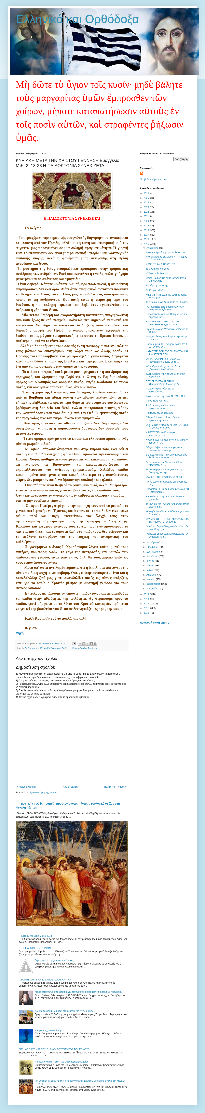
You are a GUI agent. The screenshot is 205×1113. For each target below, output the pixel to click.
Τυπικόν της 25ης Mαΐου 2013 (36, 936)
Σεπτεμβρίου (153, 551)
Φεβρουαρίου (153, 584)
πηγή (20, 633)
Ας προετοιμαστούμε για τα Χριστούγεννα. (160, 390)
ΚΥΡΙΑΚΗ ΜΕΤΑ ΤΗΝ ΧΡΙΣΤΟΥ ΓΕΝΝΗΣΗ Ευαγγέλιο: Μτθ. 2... (164, 323)
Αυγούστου (152, 556)
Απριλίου (151, 574)
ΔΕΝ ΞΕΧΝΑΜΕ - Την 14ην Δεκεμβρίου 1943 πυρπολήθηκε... (166, 456)
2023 (147, 207)
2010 (147, 613)
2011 (147, 608)
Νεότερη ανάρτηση (26, 786)
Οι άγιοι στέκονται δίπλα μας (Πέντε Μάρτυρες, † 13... (164, 463)
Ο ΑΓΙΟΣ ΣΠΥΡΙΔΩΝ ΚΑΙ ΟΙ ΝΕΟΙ (164, 477)
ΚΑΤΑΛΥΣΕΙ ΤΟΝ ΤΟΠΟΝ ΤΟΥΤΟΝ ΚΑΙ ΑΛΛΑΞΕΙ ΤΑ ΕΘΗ (167, 353)
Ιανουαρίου (152, 588)
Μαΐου (150, 570)
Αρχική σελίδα (70, 786)
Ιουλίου (150, 560)
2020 (147, 221)
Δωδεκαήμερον (32, 648)
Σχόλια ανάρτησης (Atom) (43, 792)
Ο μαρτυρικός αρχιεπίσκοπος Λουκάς (54, 960)
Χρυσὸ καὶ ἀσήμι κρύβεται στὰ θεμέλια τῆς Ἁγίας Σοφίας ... (65, 1011)
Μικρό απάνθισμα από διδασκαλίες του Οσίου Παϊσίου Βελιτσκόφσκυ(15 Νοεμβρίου (78, 992)
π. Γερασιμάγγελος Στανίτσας (83, 648)
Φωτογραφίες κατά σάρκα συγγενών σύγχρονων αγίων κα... (165, 308)
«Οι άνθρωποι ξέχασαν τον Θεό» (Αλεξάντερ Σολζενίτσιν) (163, 368)
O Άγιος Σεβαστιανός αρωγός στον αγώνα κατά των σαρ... (164, 448)
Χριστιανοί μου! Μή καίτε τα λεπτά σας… (167, 252)
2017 (147, 234)
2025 (147, 198)
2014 (147, 594)
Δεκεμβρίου (152, 248)
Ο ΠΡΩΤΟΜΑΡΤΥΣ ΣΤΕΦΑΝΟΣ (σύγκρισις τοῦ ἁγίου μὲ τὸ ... (163, 360)
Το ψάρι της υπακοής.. (157, 285)
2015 (147, 244)
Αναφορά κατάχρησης (154, 622)
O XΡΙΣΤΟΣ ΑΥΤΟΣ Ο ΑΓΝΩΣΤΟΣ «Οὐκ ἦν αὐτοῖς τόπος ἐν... (167, 426)
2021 (147, 216)
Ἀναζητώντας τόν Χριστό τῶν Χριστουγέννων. (161, 407)
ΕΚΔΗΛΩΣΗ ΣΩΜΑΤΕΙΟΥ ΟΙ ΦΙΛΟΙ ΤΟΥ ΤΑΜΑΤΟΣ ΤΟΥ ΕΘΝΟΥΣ (54, 1049)
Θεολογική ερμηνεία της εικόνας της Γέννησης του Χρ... (164, 471)
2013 (147, 599)
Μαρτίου (151, 579)
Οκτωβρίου (152, 547)
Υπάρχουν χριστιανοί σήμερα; (50, 1030)
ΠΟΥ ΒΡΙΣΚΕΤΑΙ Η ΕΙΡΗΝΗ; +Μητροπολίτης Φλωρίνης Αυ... (163, 383)
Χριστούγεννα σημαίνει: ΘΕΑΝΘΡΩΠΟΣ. (167, 396)
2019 (147, 225)
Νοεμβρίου (152, 542)
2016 (147, 239)
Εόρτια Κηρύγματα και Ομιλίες (54, 648)
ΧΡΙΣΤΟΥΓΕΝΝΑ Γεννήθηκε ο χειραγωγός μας (161, 434)
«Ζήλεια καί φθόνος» (157, 273)
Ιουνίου (150, 565)
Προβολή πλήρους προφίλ (154, 179)
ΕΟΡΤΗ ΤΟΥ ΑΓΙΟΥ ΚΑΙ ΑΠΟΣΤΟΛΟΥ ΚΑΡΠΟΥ (46, 979)
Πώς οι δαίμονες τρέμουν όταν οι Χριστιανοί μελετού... (163, 419)
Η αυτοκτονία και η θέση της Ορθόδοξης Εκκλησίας (61, 1061)
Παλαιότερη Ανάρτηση (115, 786)
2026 (147, 193)
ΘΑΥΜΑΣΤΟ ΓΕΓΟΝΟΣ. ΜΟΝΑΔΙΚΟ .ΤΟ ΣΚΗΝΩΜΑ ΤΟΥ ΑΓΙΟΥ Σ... (167, 520)
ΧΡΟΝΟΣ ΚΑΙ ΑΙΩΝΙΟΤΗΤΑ (160, 264)
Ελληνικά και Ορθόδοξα (77, 19)
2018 (147, 230)
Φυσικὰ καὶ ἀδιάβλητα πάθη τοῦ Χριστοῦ (167, 302)
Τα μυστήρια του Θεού (157, 268)
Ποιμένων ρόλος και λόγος (159, 413)
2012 (147, 603)
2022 (147, 211)
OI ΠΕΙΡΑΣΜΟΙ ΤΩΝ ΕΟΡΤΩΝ (35, 948)
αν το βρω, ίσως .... (156, 290)
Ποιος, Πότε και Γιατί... (157, 400)
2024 (147, 202)
